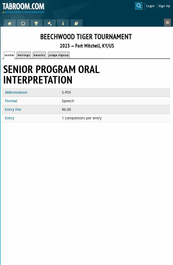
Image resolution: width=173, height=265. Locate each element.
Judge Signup (59, 55)
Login (150, 6)
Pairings (24, 55)
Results (39, 55)
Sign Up (164, 6)
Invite (9, 55)
